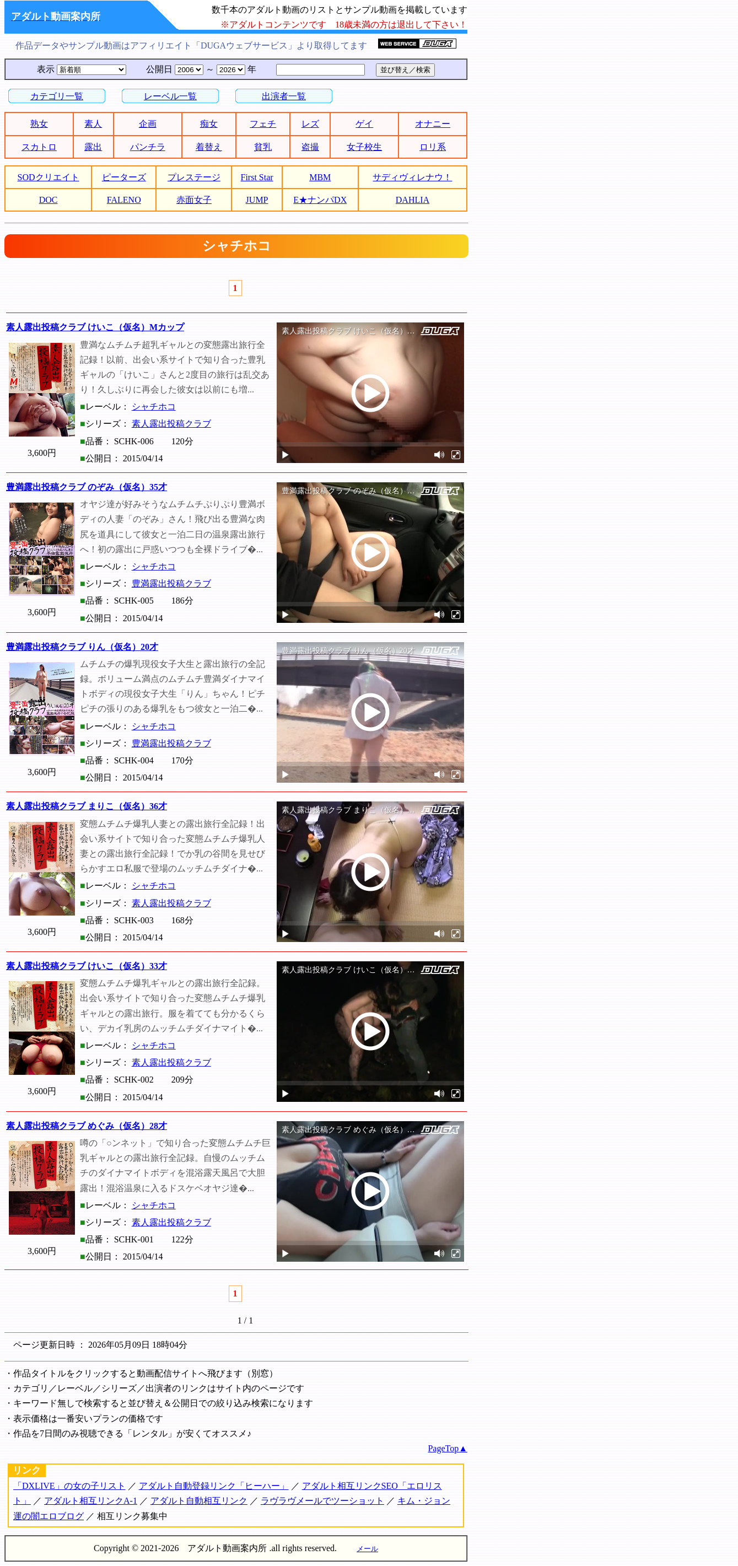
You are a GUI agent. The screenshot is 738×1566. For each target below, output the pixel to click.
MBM (320, 177)
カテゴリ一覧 (56, 96)
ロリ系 (432, 147)
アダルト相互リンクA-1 (90, 1500)
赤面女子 (194, 200)
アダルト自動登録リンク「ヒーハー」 (214, 1485)
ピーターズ (124, 177)
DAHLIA (412, 200)
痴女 (209, 123)
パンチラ (147, 147)
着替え (209, 147)
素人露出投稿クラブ (171, 423)
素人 (93, 123)
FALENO (124, 200)
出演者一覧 (284, 96)
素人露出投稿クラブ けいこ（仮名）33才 (86, 966)
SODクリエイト (48, 177)
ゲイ (364, 123)
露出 (93, 147)
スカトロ (39, 147)
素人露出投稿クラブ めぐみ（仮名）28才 (86, 1126)
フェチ (263, 123)
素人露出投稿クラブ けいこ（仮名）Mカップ (95, 327)
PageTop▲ (447, 1448)
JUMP (257, 200)
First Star (257, 177)
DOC (48, 200)
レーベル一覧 (170, 96)
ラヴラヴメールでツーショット (322, 1500)
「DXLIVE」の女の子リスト (69, 1485)
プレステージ (194, 177)
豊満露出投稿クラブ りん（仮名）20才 (82, 647)
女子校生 (364, 147)
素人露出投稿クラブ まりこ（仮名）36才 (86, 806)
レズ (310, 123)
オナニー (432, 123)
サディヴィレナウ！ (412, 177)
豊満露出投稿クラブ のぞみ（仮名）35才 (86, 487)
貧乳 (263, 147)
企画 (148, 123)
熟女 (39, 123)
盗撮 (310, 147)
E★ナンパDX (320, 200)
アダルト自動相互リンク (198, 1500)
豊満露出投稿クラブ (171, 583)
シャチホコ (154, 406)
